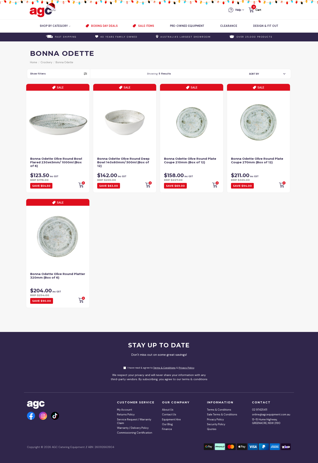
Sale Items (146, 26)
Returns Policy (126, 414)
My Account (124, 409)
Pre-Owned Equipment (187, 26)
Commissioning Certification (134, 432)
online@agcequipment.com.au (270, 414)
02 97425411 (259, 409)
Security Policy (216, 424)
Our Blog (167, 424)
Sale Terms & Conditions (222, 414)
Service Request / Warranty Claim (134, 421)
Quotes (211, 429)
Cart (258, 10)
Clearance (228, 26)
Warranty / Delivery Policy (133, 428)
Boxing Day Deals (104, 26)
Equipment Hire (171, 419)
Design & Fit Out (265, 26)
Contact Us (169, 414)
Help (238, 10)
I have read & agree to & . (159, 367)
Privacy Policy (186, 367)
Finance (167, 429)
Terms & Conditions (164, 367)
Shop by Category (55, 26)
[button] (254, 10)
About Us (167, 409)
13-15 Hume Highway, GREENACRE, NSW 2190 (266, 421)
